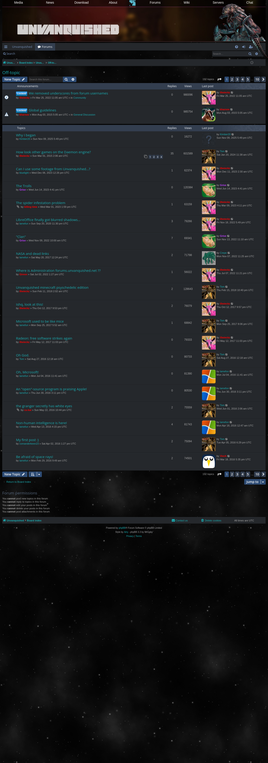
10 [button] (257, 79)
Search (10, 54)
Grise (22, 189)
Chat (249, 2)
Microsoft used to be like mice (40, 321)
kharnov (24, 114)
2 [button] (232, 79)
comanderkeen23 (29, 443)
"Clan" (21, 236)
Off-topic (11, 72)
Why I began (26, 135)
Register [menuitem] (251, 48)
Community (79, 97)
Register (40, 54)
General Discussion (84, 114)
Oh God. (22, 355)
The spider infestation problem (40, 202)
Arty (126, 532)
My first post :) (27, 439)
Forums (155, 2)
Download (81, 2)
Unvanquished (22, 47)
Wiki (187, 2)
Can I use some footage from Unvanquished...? (53, 169)
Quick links (6, 48)
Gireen (23, 274)
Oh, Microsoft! (27, 372)
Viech (223, 456)
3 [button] (237, 79)
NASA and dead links (32, 253)
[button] (219, 79)
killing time (30, 206)
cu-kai (28, 410)
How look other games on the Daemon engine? (53, 152)
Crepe (223, 252)
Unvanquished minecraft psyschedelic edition (52, 287)
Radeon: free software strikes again (44, 338)
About (113, 2)
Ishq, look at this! (29, 304)
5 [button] (248, 79)
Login (25, 54)
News (50, 2)
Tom (222, 151)
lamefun (23, 223)
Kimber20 (24, 139)
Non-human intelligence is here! (41, 423)
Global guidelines (42, 110)
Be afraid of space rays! (34, 456)
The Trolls (24, 185)
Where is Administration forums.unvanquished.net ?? (58, 270)
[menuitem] (236, 47)
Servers (218, 2)
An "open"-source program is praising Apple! (51, 389)
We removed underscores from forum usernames (68, 93)
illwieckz (24, 97)
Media (18, 2)
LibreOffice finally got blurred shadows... (48, 219)
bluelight (24, 172)
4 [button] (243, 79)
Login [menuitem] (244, 48)
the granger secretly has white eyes (44, 406)
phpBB (122, 528)
